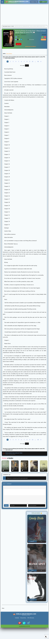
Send (6, 505)
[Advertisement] (24, 13)
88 (38, 61)
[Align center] (14, 488)
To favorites (31, 39)
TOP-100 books (30, 617)
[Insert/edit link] (25, 488)
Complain (43, 39)
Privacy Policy (23, 617)
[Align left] (12, 488)
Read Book (19, 44)
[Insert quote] (30, 488)
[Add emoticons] (23, 488)
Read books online (7, 26)
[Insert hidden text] (34, 488)
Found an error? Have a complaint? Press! (13, 453)
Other (12, 26)
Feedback (17, 617)
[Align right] (16, 488)
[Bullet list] (18, 488)
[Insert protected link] (27, 488)
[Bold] (5, 488)
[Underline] (9, 488)
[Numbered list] (20, 488)
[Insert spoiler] (32, 488)
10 (32, 61)
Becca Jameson (9, 53)
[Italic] (7, 488)
